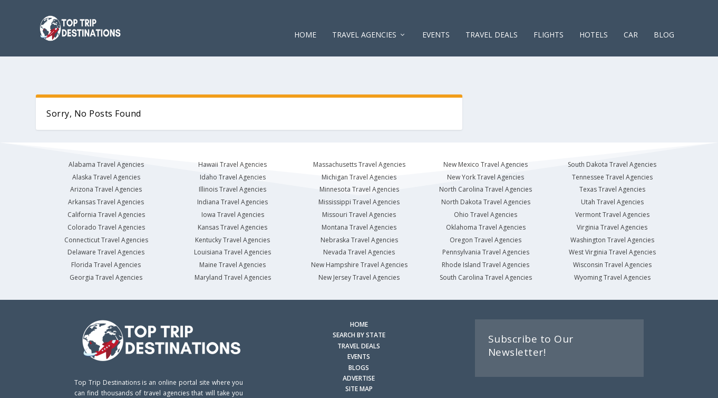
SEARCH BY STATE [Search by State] (359, 303)
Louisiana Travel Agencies (232, 220)
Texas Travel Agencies (612, 158)
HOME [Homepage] (359, 293)
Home (305, 20)
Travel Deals (491, 20)
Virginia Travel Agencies (612, 196)
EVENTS (436, 20)
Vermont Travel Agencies (612, 183)
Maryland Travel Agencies (233, 246)
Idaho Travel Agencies (233, 145)
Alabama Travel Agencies (106, 133)
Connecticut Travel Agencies (106, 208)
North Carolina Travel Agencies (485, 158)
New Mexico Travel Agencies (485, 133)
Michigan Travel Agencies (359, 145)
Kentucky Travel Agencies (232, 208)
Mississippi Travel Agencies (359, 170)
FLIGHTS (548, 20)
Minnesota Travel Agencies (359, 158)
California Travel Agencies (106, 183)
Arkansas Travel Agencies (106, 170)
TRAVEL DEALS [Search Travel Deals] (358, 314)
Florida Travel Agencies (106, 233)
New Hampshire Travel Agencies (359, 233)
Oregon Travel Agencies (485, 208)
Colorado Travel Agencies (106, 196)
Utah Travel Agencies (612, 170)
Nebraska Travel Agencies (359, 208)
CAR (631, 20)
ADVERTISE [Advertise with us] (359, 347)
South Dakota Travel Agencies (612, 133)
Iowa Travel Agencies (232, 183)
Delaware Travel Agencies (105, 220)
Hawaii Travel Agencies (232, 133)
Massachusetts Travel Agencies (359, 133)
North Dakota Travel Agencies (485, 170)
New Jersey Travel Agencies (359, 246)
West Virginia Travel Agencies (612, 220)
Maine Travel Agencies (232, 233)
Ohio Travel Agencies (485, 183)
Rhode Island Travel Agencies (485, 233)
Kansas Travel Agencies (232, 196)
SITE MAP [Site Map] (359, 357)
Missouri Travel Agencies (359, 183)
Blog (664, 20)
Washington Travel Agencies (612, 208)
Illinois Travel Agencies (232, 158)
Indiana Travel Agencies (232, 170)
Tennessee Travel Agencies (612, 145)
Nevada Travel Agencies (359, 220)
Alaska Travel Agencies (106, 145)
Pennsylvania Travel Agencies (485, 220)
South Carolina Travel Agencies (486, 246)
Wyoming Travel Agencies (612, 246)
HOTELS (593, 20)
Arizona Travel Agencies (106, 158)
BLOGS (358, 336)
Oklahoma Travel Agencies (486, 196)
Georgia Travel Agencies (106, 246)
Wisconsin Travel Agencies (612, 233)
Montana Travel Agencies (359, 196)
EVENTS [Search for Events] (358, 325)
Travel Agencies (364, 20)
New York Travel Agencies (485, 145)
